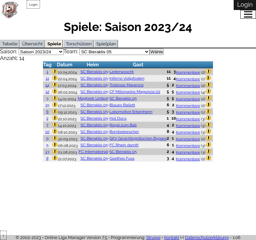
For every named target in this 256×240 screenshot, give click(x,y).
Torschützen (79, 43)
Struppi (153, 237)
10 (47, 131)
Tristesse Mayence (126, 85)
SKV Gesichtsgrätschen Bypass (138, 138)
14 (47, 85)
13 (47, 151)
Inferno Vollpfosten (126, 78)
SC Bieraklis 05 (94, 71)
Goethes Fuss (121, 158)
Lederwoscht (121, 71)
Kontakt (171, 237)
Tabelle (10, 43)
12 (47, 91)
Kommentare (188, 72)
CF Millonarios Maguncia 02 (134, 91)
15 (47, 105)
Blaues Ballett (122, 105)
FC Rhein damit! (123, 145)
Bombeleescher (124, 131)
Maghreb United (93, 98)
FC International (93, 151)
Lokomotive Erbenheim (130, 111)
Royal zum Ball (123, 125)
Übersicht (32, 43)
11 (47, 78)
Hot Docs (117, 118)
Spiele (54, 43)
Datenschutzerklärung (207, 237)
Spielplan (106, 43)
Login (33, 4)
